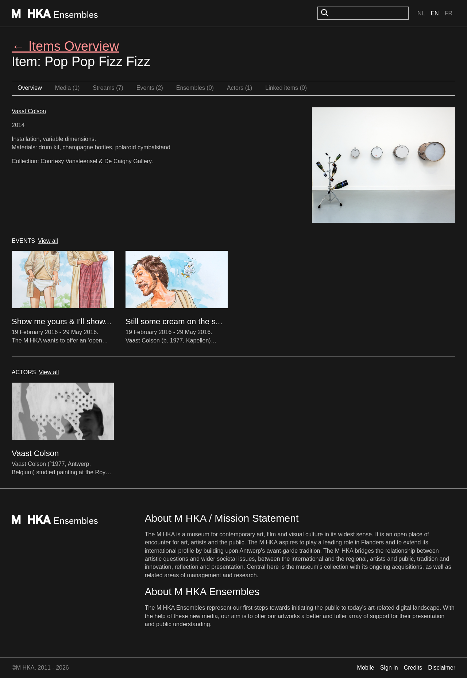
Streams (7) (108, 88)
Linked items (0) (286, 88)
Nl (421, 13)
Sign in (389, 667)
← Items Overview (65, 46)
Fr (448, 13)
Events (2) (149, 88)
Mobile (365, 667)
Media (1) (67, 88)
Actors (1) (239, 88)
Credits (413, 667)
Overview (30, 88)
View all (48, 241)
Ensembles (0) (195, 88)
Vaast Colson (29, 111)
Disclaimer (441, 667)
